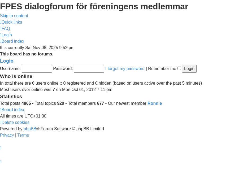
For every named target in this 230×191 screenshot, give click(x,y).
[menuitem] (5, 28)
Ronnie (154, 103)
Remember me (164, 68)
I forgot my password (125, 68)
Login (7, 61)
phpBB (30, 129)
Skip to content (14, 16)
